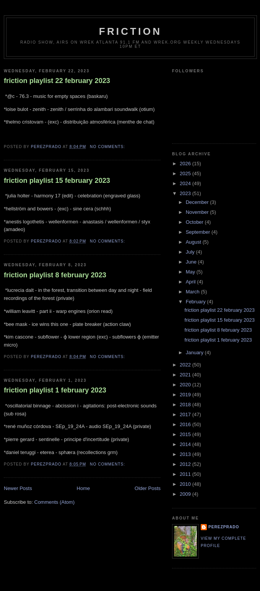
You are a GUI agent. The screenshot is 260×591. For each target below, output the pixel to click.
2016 (186, 424)
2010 (186, 484)
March (193, 292)
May (191, 272)
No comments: (108, 147)
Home (83, 488)
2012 (186, 464)
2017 (186, 414)
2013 (186, 454)
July (191, 252)
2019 (186, 394)
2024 (186, 183)
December (198, 202)
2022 (186, 365)
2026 (186, 163)
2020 (186, 384)
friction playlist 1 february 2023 (55, 390)
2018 (186, 404)
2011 (186, 474)
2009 (186, 494)
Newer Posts (18, 488)
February (196, 301)
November (198, 212)
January (195, 352)
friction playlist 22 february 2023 (57, 81)
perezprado (223, 527)
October (195, 222)
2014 (186, 444)
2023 (186, 193)
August (194, 242)
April (191, 282)
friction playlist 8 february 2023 (55, 275)
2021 (186, 375)
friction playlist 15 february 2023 (57, 180)
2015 (186, 434)
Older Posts (148, 488)
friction (130, 31)
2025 (186, 173)
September (198, 232)
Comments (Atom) (54, 502)
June (192, 262)
